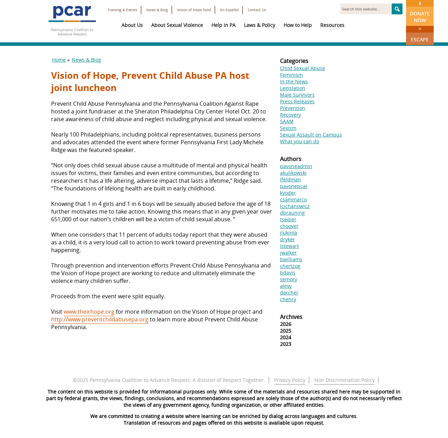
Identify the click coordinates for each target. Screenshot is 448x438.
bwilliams (291, 259)
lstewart (289, 246)
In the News (294, 81)
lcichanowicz (295, 206)
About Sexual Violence (177, 25)
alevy (286, 286)
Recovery (290, 114)
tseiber (288, 219)
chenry (288, 299)
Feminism (291, 74)
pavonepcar (294, 186)
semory (288, 279)
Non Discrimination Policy (344, 380)
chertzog (290, 266)
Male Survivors (297, 94)
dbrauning (292, 212)
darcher (289, 292)
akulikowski (293, 172)
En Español (229, 10)
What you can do (299, 141)
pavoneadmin (296, 166)
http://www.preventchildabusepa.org (99, 319)
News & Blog (157, 10)
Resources (332, 25)
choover (289, 226)
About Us (132, 25)
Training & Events (122, 10)
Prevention (292, 108)
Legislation (292, 88)
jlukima (288, 232)
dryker (287, 239)
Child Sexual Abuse (302, 68)
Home (59, 59)
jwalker (288, 252)
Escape (420, 34)
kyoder (288, 192)
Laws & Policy (259, 25)
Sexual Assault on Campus (311, 134)
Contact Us (257, 10)
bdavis (287, 272)
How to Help (298, 25)
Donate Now (420, 11)
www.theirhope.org (89, 311)
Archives (291, 317)
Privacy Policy (289, 380)
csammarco (293, 199)
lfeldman (290, 179)
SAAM (287, 121)
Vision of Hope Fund (194, 10)
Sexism (288, 128)
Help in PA (223, 25)
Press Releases (297, 101)
